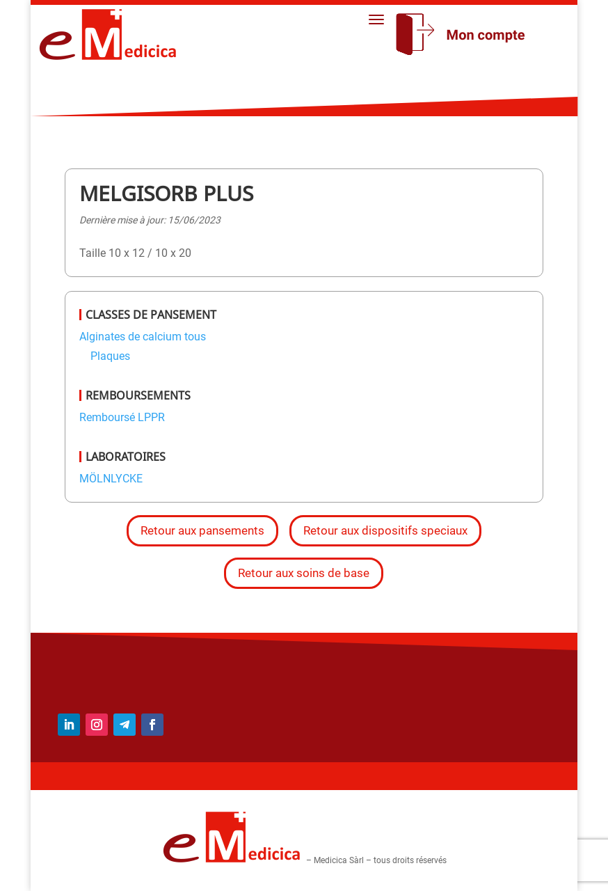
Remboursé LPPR (122, 417)
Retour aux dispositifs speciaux (385, 530)
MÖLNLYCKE (111, 478)
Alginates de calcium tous (142, 336)
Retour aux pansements (202, 530)
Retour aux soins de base (303, 573)
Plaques (110, 356)
